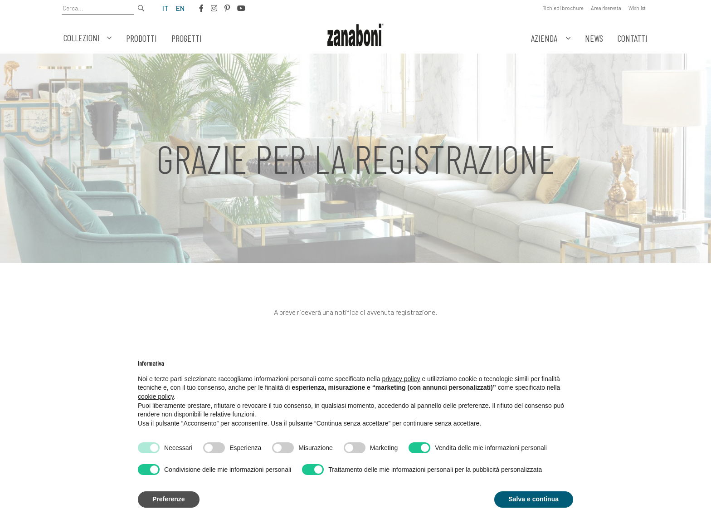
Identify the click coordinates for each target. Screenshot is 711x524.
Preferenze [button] (168, 499)
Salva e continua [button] (534, 499)
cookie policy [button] (156, 396)
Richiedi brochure (563, 8)
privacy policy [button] (401, 378)
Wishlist (637, 8)
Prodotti (141, 38)
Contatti (633, 38)
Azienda (544, 38)
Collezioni (87, 38)
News (594, 38)
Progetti (186, 38)
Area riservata (606, 8)
